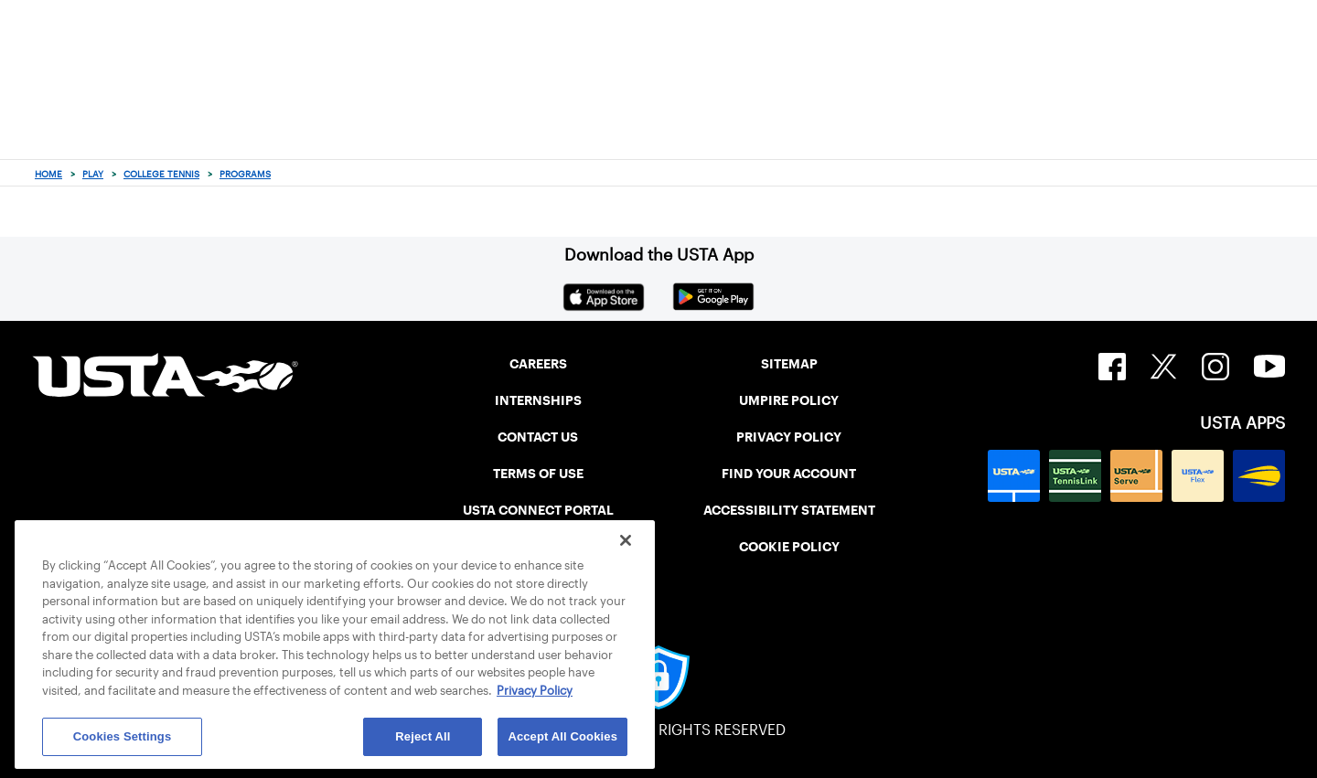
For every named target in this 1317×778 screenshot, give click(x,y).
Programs (245, 174)
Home (48, 174)
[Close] (625, 540)
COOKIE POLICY (789, 546)
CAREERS (538, 363)
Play (92, 174)
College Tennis (161, 174)
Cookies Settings (122, 736)
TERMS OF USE (538, 473)
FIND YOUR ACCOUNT (789, 473)
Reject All (422, 736)
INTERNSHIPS (538, 400)
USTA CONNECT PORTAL (538, 510)
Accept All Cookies (562, 736)
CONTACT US (538, 437)
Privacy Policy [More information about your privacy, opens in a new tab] (535, 691)
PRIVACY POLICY (788, 437)
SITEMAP (789, 363)
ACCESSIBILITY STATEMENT (789, 510)
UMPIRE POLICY (789, 400)
